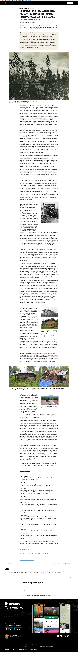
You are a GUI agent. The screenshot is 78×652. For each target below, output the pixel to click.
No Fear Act (42, 643)
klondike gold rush (59, 572)
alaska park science (34, 572)
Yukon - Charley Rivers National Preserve (30, 19)
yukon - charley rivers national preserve (14, 572)
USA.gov (60, 643)
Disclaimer (42, 644)
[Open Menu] (70, 3)
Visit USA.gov (34, 649)
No (26, 591)
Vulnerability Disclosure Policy (46, 646)
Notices (24, 643)
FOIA (6, 646)
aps (41, 572)
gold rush (51, 572)
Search (63, 3)
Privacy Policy (8, 644)
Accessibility (7, 643)
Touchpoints (49, 595)
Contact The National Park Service (30, 644)
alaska (26, 572)
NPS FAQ (24, 646)
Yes (27, 587)
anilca (45, 572)
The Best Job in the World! (16, 563)
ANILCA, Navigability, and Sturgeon (64, 563)
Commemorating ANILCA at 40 (27, 560)
